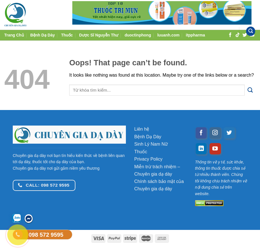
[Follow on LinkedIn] (201, 148)
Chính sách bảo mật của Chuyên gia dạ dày (159, 185)
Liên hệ (141, 129)
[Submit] (250, 90)
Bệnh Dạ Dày (42, 35)
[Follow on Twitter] (229, 133)
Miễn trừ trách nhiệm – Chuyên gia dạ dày (157, 170)
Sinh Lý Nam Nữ (151, 144)
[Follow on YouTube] (215, 148)
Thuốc (67, 35)
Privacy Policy (148, 159)
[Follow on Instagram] (215, 133)
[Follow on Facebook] (201, 133)
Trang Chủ (14, 35)
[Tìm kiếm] (250, 31)
